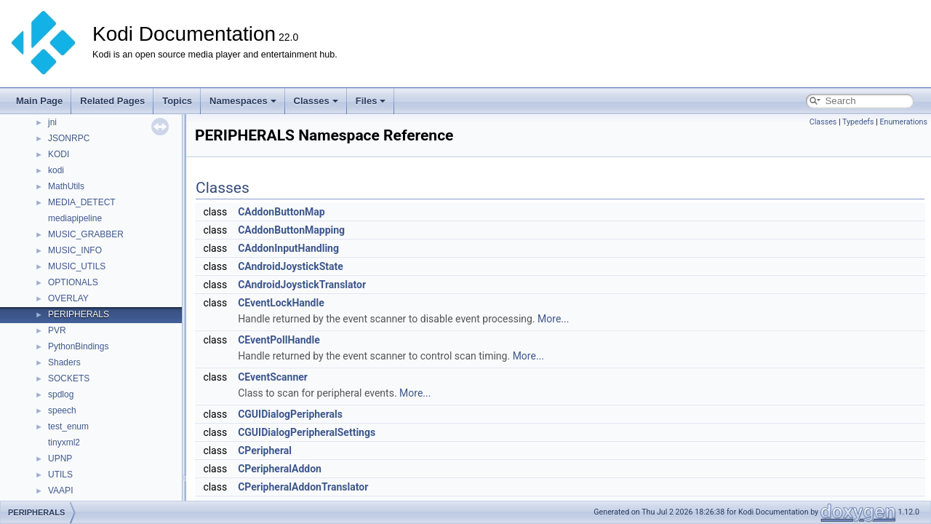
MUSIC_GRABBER (86, 234)
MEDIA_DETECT (82, 202)
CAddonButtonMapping (291, 230)
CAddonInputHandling (288, 248)
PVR (57, 330)
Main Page (39, 100)
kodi (56, 170)
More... (553, 319)
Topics (177, 100)
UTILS (60, 474)
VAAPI (60, 490)
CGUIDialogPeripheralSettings (306, 432)
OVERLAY (68, 298)
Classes (316, 100)
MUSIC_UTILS (76, 266)
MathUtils (66, 186)
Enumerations (903, 122)
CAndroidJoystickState (290, 266)
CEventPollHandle (279, 340)
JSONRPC (68, 138)
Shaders (64, 362)
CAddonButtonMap (281, 212)
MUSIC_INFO (75, 250)
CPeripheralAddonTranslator (303, 487)
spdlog (60, 394)
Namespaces (242, 100)
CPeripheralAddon (279, 469)
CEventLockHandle (281, 303)
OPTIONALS (73, 282)
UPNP (60, 458)
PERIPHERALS (78, 314)
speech (62, 410)
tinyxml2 (64, 442)
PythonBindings (78, 346)
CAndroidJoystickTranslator (302, 284)
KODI (58, 154)
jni (52, 122)
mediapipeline (75, 218)
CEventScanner (273, 377)
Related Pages (112, 100)
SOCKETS (68, 378)
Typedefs (858, 122)
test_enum (68, 426)
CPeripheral (265, 450)
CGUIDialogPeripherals (290, 414)
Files (371, 100)
